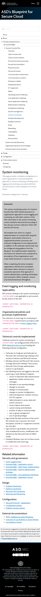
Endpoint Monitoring (13, 486)
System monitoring (14, 115)
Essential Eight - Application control (19, 464)
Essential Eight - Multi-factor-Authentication (22, 467)
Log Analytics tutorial (14, 522)
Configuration (7, 157)
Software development (16, 118)
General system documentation (16, 149)
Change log (6, 167)
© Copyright (9, 586)
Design (5, 153)
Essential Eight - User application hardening (22, 475)
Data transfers (13, 138)
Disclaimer (32, 586)
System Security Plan (13, 48)
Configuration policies (14, 505)
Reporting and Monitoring (15, 494)
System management (15, 111)
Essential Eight (10, 45)
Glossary (6, 163)
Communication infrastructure (18, 74)
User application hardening (17, 98)
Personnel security (14, 71)
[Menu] (35, 3)
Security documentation (16, 64)
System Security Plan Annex (14, 142)
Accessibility (21, 586)
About (5, 38)
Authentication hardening (16, 105)
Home (5, 35)
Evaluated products (14, 85)
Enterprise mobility (14, 81)
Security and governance (11, 42)
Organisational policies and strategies (18, 146)
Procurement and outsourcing (18, 61)
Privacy (20, 590)
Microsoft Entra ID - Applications (18, 503)
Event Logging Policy (29, 323)
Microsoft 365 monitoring (15, 491)
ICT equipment (13, 88)
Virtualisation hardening (16, 108)
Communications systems (17, 78)
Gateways (11, 135)
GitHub (23, 536)
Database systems (14, 122)
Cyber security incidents (16, 58)
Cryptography (12, 132)
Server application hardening (17, 101)
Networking (12, 128)
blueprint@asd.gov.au (10, 538)
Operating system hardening (17, 95)
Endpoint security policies (15, 508)
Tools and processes (10, 160)
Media (10, 91)
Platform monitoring (13, 489)
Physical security (13, 68)
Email (10, 125)
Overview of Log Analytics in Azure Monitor (22, 520)
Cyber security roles (14, 54)
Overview (11, 51)
